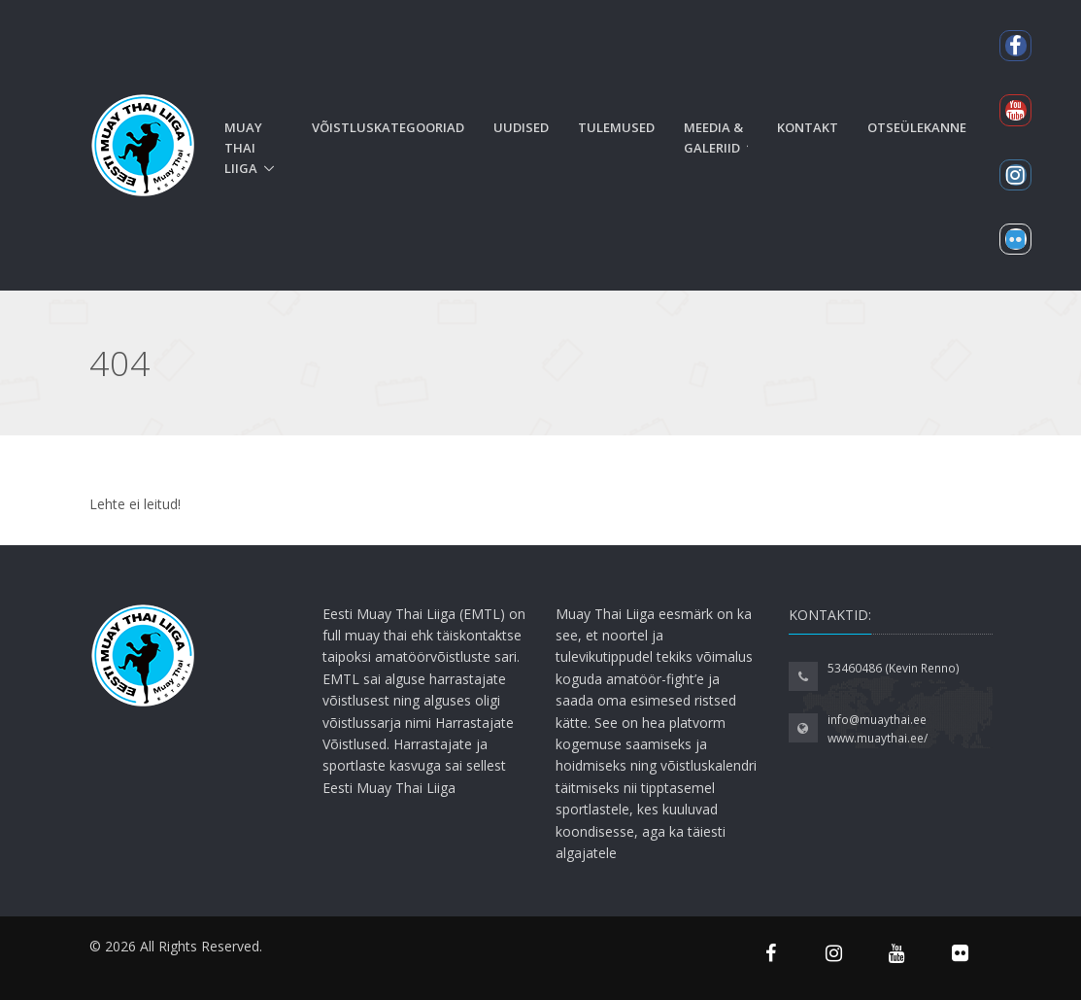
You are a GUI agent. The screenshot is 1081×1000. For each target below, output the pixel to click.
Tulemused (616, 127)
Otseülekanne (916, 127)
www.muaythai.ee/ (878, 738)
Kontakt (807, 127)
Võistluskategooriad (388, 127)
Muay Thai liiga (243, 148)
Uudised (521, 127)
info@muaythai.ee (877, 719)
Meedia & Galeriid (713, 137)
